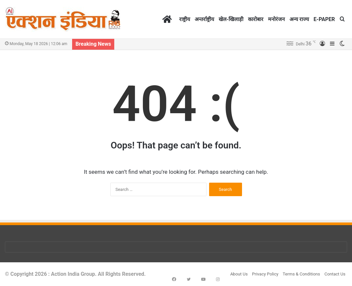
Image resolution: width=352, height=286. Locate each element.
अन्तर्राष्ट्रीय (204, 19)
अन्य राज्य (299, 19)
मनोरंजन (276, 19)
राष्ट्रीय (184, 19)
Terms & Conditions (301, 274)
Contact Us (334, 274)
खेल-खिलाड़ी (231, 19)
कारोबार (255, 19)
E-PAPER (324, 19)
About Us (239, 274)
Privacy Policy (265, 274)
